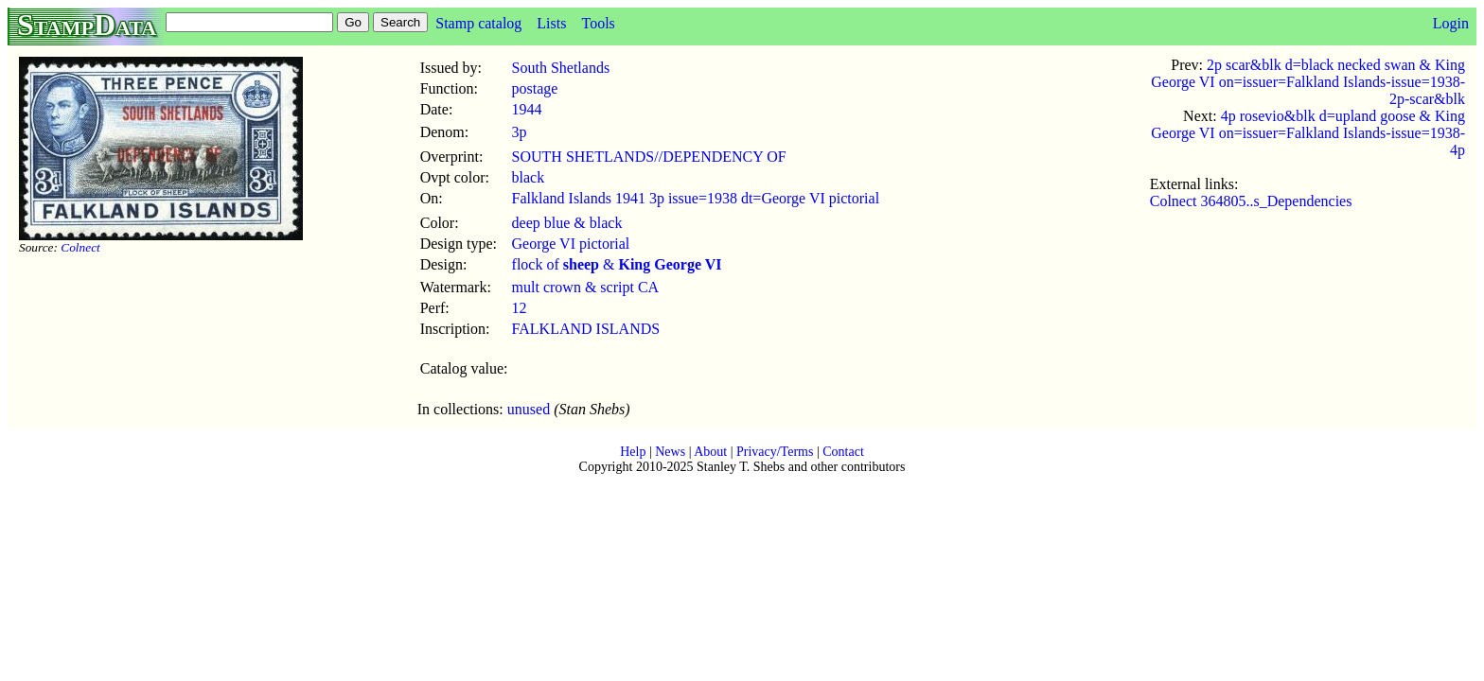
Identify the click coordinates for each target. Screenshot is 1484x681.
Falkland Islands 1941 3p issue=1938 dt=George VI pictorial (696, 198)
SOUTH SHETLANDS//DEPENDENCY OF (649, 156)
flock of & (617, 264)
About (710, 452)
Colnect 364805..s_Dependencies (1251, 201)
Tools (597, 23)
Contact (843, 452)
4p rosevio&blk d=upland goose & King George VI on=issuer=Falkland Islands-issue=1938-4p (1308, 133)
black (528, 177)
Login (1451, 23)
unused (528, 409)
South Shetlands (561, 68)
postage (535, 88)
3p (519, 132)
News (670, 452)
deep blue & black (567, 223)
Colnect (80, 247)
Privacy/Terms (774, 452)
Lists (551, 23)
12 (519, 308)
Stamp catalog (478, 23)
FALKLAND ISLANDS (586, 329)
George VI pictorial (571, 244)
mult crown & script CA (586, 287)
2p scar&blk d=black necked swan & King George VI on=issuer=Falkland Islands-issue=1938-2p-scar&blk (1308, 82)
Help (632, 452)
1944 (527, 109)
